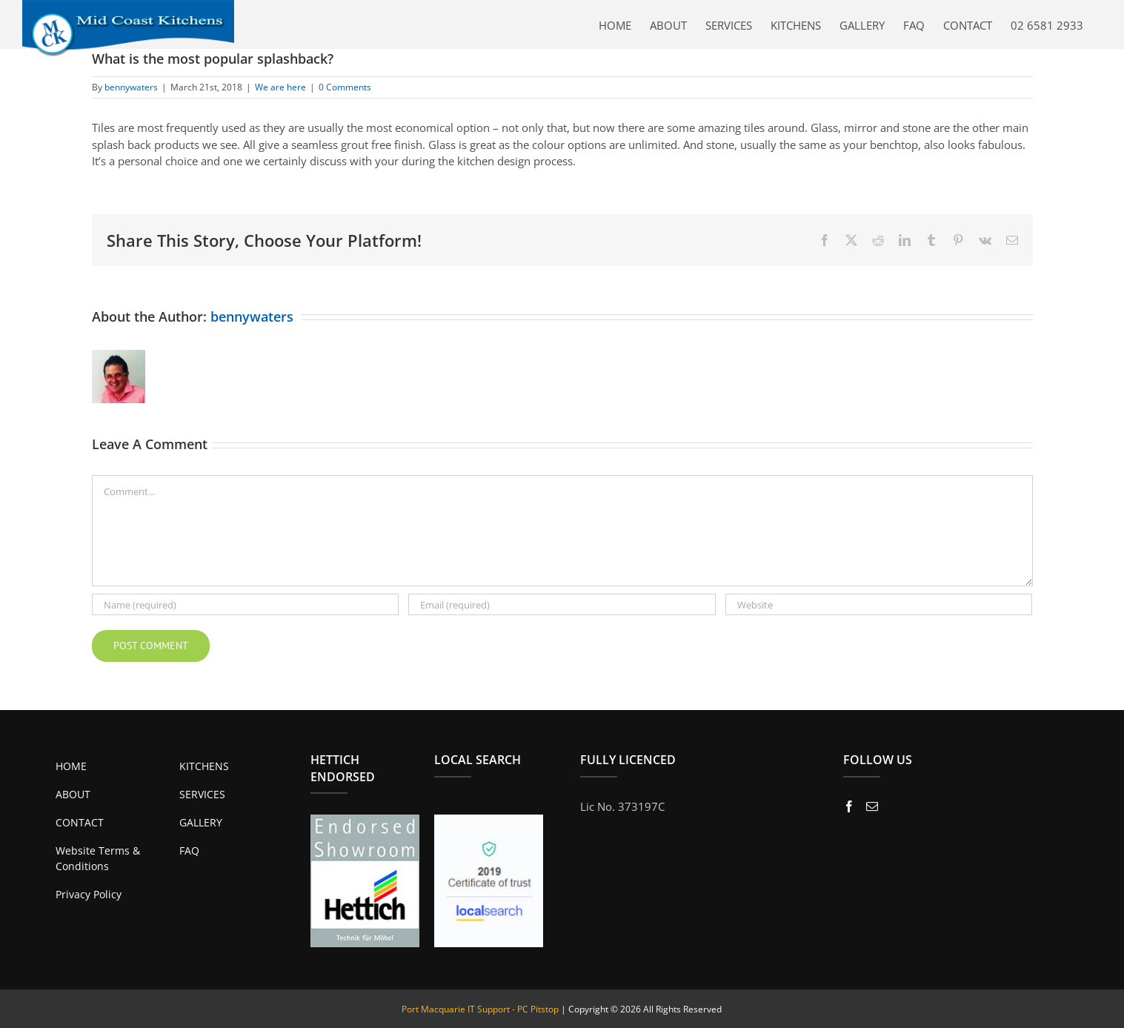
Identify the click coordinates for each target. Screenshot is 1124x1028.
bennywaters (131, 87)
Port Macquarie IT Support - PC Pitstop (480, 1009)
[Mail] (872, 806)
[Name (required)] (245, 604)
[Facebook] (849, 806)
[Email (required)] (562, 604)
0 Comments (345, 87)
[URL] (879, 604)
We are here (280, 87)
